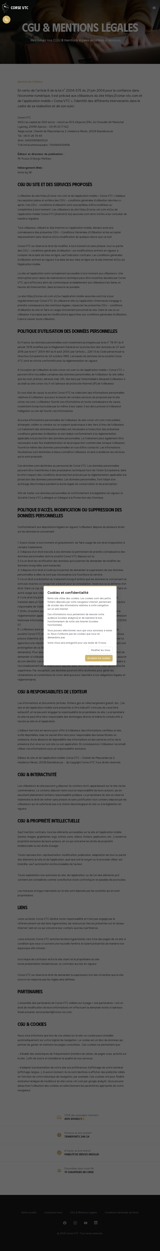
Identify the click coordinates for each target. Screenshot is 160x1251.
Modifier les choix (100, 650)
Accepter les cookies (98, 658)
